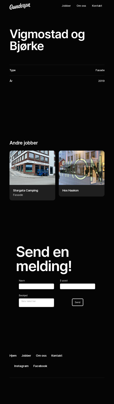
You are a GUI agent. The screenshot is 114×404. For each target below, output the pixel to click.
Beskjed (23, 295)
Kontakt (97, 5)
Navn (22, 280)
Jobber (66, 5)
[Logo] (24, 5)
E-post (64, 280)
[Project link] (32, 175)
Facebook (40, 366)
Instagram (21, 366)
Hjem (13, 355)
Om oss (81, 5)
